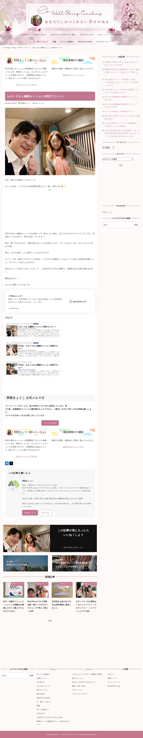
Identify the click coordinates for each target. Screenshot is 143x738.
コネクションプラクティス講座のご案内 (87, 674)
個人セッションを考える (26, 84)
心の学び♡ (41, 682)
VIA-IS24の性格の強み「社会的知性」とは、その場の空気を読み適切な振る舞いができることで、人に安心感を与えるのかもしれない (122, 133)
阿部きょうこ (107, 212)
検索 (136, 225)
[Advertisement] (50, 209)
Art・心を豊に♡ (43, 709)
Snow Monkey (51, 734)
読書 (38, 705)
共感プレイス (42, 678)
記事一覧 (45, 512)
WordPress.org (114, 686)
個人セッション (78, 678)
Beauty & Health (43, 698)
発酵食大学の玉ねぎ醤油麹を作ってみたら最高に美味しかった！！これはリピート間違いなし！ (122, 72)
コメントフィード (114, 682)
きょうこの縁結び (43, 674)
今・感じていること (44, 702)
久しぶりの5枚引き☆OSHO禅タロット (119, 111)
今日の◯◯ (41, 713)
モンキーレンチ (72, 734)
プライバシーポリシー (80, 694)
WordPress (92, 734)
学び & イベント (39, 103)
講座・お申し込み (78, 686)
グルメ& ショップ (43, 686)
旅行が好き (41, 694)
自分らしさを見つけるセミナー (83, 682)
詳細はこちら (30, 512)
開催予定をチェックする (73, 75)
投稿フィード (113, 678)
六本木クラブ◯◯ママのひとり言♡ (50, 717)
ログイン (111, 674)
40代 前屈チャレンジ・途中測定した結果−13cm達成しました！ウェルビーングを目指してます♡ (121, 82)
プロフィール (77, 690)
